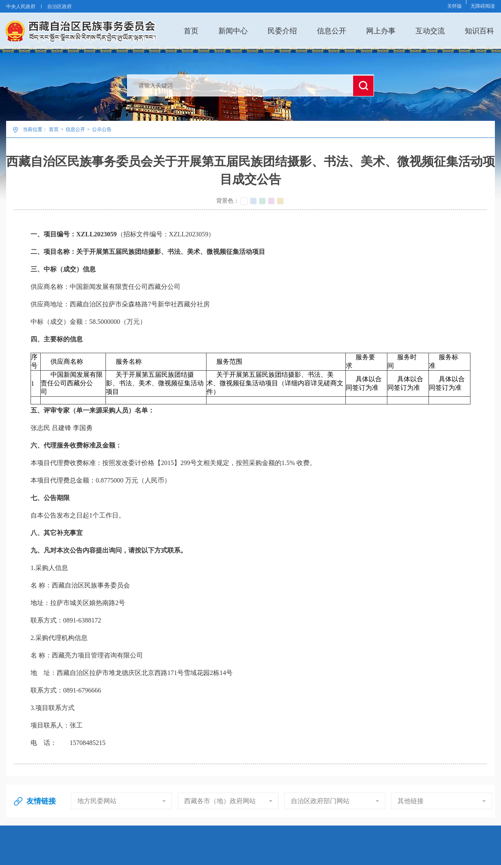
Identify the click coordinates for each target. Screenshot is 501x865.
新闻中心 (233, 31)
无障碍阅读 (482, 6)
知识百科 (479, 31)
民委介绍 (282, 31)
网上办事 (381, 31)
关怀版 (454, 6)
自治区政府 (59, 6)
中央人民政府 (20, 6)
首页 (191, 31)
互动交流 (430, 31)
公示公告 (102, 129)
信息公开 (331, 31)
